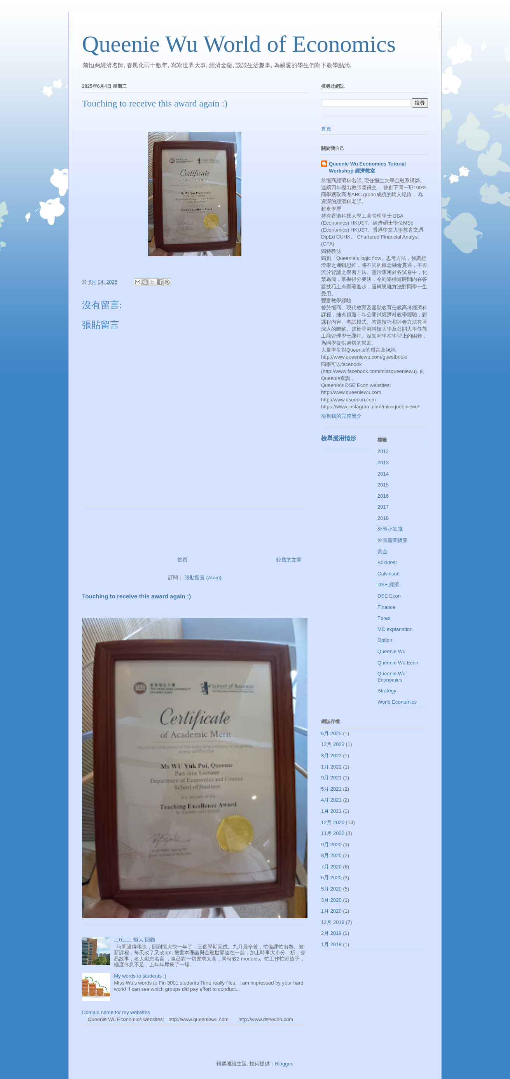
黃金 (382, 551)
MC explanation (394, 629)
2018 (383, 518)
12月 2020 (332, 822)
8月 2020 (331, 855)
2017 (383, 507)
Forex (383, 618)
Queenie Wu (391, 651)
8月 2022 (331, 755)
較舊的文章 (289, 560)
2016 (383, 496)
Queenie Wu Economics (391, 677)
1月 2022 (331, 767)
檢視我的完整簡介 (341, 416)
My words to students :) (140, 976)
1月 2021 (331, 811)
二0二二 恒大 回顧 (134, 940)
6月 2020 (331, 877)
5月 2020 (331, 889)
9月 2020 (331, 844)
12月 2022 (332, 744)
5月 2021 (331, 789)
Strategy (386, 691)
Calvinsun (388, 574)
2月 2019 (331, 933)
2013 (383, 462)
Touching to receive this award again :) (136, 596)
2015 (383, 485)
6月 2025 (331, 733)
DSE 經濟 (388, 584)
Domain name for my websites (116, 1012)
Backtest (387, 562)
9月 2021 (331, 778)
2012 (383, 451)
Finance (386, 607)
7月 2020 (331, 867)
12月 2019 (332, 922)
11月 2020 (332, 833)
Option (384, 640)
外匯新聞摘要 (392, 540)
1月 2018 (331, 944)
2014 (383, 474)
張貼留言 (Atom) (203, 577)
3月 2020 (331, 900)
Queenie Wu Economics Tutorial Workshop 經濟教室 (367, 167)
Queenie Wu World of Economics (239, 44)
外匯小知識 (390, 529)
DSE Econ (389, 596)
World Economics (397, 702)
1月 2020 (331, 911)
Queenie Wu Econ (397, 663)
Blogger (283, 1064)
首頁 (182, 560)
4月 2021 (331, 800)
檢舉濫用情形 (338, 438)
